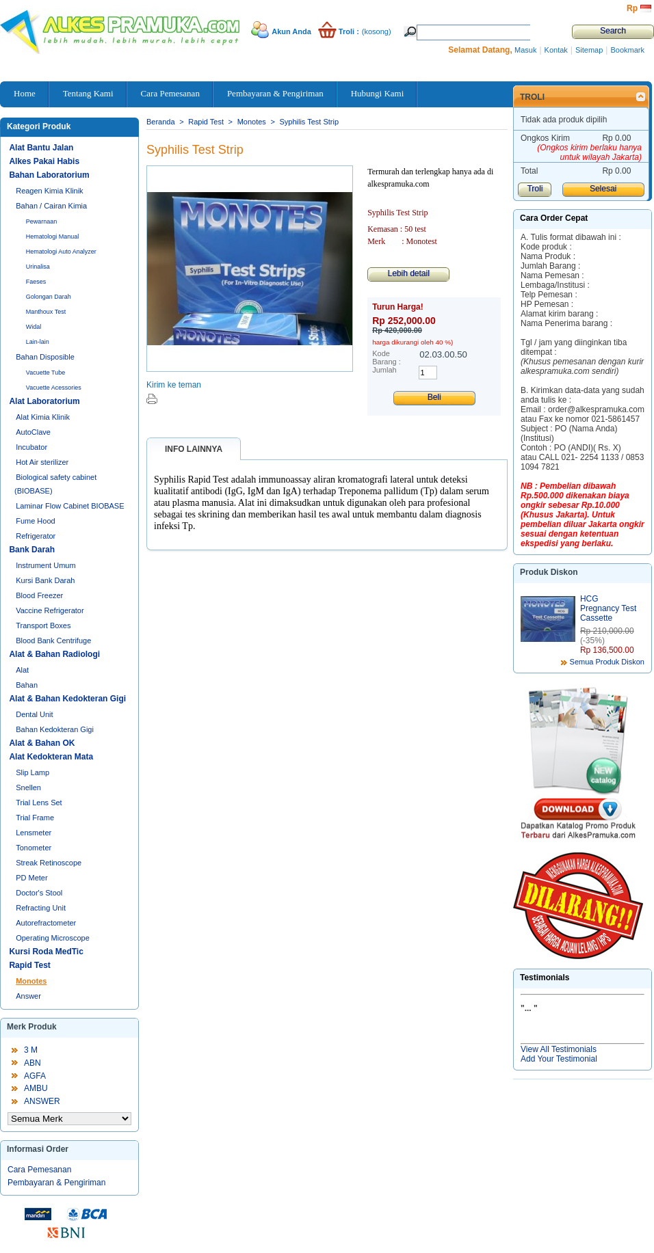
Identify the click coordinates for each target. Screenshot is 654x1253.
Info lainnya (193, 449)
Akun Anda (291, 31)
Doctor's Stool (39, 893)
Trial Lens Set (39, 802)
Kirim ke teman (173, 385)
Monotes (31, 981)
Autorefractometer (46, 923)
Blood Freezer (39, 595)
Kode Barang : (386, 357)
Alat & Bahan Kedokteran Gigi (67, 698)
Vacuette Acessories (53, 387)
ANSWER (42, 1101)
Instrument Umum (45, 565)
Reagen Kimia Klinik (49, 191)
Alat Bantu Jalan (41, 147)
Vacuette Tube (45, 372)
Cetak (151, 399)
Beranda (160, 122)
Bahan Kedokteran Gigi (55, 729)
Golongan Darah (48, 296)
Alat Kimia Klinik (43, 417)
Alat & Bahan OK (42, 743)
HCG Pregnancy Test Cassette (608, 608)
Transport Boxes (43, 625)
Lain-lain (37, 341)
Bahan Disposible (45, 357)
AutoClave (33, 432)
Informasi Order (37, 1149)
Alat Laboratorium (44, 401)
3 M (31, 1050)
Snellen (28, 787)
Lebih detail (408, 273)
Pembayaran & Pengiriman (56, 1182)
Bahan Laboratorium (49, 175)
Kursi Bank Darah (45, 580)
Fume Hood (35, 521)
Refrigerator (35, 536)
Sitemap (589, 50)
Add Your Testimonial (559, 1059)
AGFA (35, 1076)
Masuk (525, 50)
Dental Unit (34, 714)
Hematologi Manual (52, 236)
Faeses (36, 281)
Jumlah (384, 370)
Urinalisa (38, 266)
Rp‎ (632, 8)
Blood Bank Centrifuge (53, 640)
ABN (32, 1063)
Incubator (31, 447)
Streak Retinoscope (48, 863)
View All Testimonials (559, 1049)
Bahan (27, 685)
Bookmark (627, 50)
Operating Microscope (53, 938)
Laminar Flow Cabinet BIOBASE (70, 506)
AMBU (36, 1088)
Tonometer (33, 848)
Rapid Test (29, 965)
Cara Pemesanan (39, 1169)
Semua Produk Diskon (607, 662)
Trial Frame (35, 817)
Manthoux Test (46, 311)
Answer (28, 996)
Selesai (603, 188)
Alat (22, 670)
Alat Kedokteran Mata (51, 757)
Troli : (349, 31)
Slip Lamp (32, 772)
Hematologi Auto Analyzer (61, 251)
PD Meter (31, 878)
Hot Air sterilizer (42, 462)
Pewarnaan (41, 221)
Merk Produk (32, 1027)
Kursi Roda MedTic (46, 951)
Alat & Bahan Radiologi (54, 654)
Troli (532, 97)
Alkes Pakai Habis (44, 161)
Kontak (556, 50)
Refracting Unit (41, 908)
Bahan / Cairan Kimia (51, 206)
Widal (34, 326)
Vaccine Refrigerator (49, 610)
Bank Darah (32, 549)
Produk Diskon (549, 572)
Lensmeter (33, 832)
